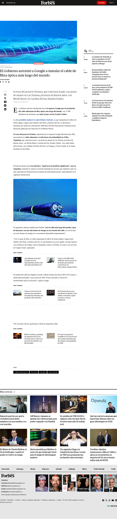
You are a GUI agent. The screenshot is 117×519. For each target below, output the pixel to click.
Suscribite (102, 3)
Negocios (45, 469)
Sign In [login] (112, 3)
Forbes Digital (4, 79)
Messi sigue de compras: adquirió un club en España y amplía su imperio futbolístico (102, 117)
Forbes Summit (99, 469)
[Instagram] (109, 500)
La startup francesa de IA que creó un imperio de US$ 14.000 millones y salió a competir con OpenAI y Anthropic (102, 89)
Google (42, 372)
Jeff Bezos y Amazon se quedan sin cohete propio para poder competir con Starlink (43, 419)
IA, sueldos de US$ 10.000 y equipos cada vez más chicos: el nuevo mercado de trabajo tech (72, 420)
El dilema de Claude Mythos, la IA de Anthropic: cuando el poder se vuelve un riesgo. (13, 452)
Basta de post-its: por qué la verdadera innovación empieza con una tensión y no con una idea (13, 420)
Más (101, 51)
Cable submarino (21, 372)
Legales (59, 500)
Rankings (72, 469)
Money (32, 469)
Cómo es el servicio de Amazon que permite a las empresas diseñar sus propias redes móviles (33, 295)
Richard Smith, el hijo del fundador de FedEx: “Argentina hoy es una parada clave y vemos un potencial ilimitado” (101, 74)
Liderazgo (19, 469)
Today (113, 469)
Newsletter (10, 500)
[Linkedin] (116, 500)
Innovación (5, 469)
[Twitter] (106, 500)
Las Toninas (53, 372)
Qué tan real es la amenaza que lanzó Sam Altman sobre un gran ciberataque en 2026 (103, 419)
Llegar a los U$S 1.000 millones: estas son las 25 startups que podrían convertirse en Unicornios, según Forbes (67, 263)
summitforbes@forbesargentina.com (15, 489)
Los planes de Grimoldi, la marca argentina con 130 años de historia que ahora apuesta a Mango (102, 60)
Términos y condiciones (48, 500)
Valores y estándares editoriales (31, 500)
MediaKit (3, 500)
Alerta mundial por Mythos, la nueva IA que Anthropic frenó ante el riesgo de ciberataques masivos (43, 454)
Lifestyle (59, 469)
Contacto (17, 500)
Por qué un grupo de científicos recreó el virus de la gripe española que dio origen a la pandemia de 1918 (67, 339)
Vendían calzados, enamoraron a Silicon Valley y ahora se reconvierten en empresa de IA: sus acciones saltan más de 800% (103, 455)
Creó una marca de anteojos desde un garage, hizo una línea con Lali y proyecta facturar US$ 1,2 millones (102, 104)
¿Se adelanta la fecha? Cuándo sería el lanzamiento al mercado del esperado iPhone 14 (33, 262)
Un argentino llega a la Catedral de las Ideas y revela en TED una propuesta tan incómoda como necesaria (72, 454)
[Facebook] (103, 500)
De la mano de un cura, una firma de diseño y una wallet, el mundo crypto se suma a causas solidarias (67, 296)
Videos (84, 469)
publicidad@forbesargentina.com (16, 483)
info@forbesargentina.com (13, 486)
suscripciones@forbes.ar (15, 492)
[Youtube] (113, 500)
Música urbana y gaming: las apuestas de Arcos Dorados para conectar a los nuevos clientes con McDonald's (33, 339)
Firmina (34, 372)
